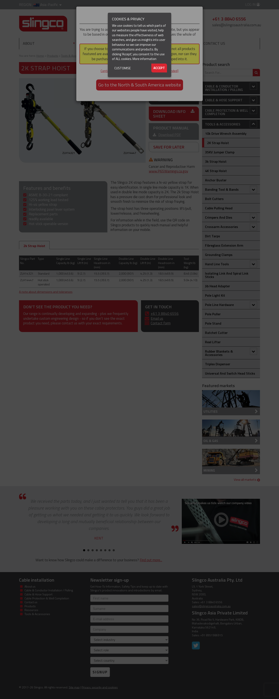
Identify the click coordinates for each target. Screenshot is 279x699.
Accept (159, 67)
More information (144, 58)
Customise (122, 68)
